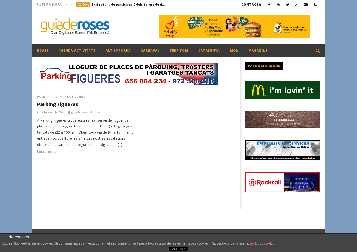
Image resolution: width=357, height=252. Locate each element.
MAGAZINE (258, 50)
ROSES (43, 50)
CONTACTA (251, 4)
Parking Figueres (57, 104)
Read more (47, 151)
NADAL (83, 4)
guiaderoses (80, 112)
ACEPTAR (178, 248)
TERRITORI (179, 50)
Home (41, 96)
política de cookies (262, 243)
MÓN (234, 50)
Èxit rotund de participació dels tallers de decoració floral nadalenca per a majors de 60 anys (129, 4)
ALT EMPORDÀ (118, 50)
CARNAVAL (150, 50)
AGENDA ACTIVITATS (77, 50)
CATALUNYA (209, 50)
